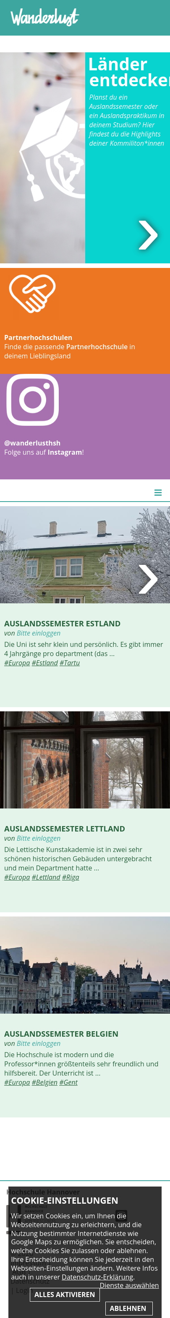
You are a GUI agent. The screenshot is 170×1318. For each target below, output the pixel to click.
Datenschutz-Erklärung (97, 1277)
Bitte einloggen (38, 633)
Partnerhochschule (97, 346)
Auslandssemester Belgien (61, 1033)
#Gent (68, 1082)
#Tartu (70, 662)
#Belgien (45, 1082)
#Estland (45, 662)
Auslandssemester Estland (62, 623)
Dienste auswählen (129, 1285)
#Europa (17, 662)
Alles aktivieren (64, 1294)
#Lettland (46, 877)
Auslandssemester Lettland (64, 828)
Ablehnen (129, 1308)
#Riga (70, 877)
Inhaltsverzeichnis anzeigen (150, 16)
